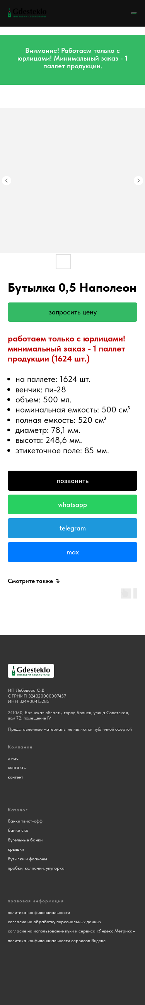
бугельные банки (25, 840)
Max (73, 552)
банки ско (18, 830)
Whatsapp (72, 504)
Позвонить (73, 480)
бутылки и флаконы (27, 858)
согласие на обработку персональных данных (54, 921)
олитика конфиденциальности (40, 912)
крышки (16, 849)
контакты (17, 767)
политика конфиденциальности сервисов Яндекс (57, 940)
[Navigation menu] (134, 13)
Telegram (73, 528)
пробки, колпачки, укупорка (36, 868)
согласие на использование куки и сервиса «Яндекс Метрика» (71, 931)
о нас (13, 758)
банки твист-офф (25, 821)
